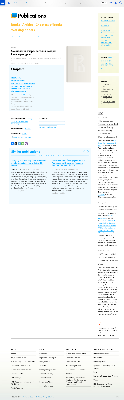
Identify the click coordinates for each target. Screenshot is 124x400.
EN (105, 3)
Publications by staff (101, 353)
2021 (110, 63)
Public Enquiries (17, 388)
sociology (104, 40)
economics (104, 23)
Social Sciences (108, 104)
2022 (106, 63)
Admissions (43, 353)
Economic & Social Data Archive (105, 376)
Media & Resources (103, 349)
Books (15, 24)
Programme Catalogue (47, 357)
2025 (106, 61)
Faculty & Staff (17, 374)
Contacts (25, 397)
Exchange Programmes (47, 370)
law (102, 35)
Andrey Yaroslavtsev (105, 217)
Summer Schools (45, 378)
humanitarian (105, 30)
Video (95, 380)
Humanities (107, 94)
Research (71, 349)
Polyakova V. (26, 95)
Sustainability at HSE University (23, 362)
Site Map (51, 397)
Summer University (46, 374)
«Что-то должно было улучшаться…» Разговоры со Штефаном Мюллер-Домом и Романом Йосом (68, 163)
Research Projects (73, 362)
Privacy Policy (42, 397)
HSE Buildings (16, 378)
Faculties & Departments (20, 366)
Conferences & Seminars (75, 370)
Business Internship (46, 386)
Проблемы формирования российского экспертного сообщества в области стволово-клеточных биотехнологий (23, 84)
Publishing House (99, 362)
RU (103, 3)
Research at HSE (34, 37)
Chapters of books (49, 24)
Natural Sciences (109, 101)
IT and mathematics (107, 33)
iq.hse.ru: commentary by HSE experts (104, 367)
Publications (32, 15)
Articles (27, 24)
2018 (111, 66)
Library (95, 372)
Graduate (42, 366)
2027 (110, 58)
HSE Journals (98, 357)
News (100, 113)
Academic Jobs (71, 374)
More (103, 68)
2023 (102, 63)
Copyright (33, 397)
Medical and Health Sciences (106, 97)
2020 (102, 66)
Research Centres (73, 357)
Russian (24, 133)
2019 (106, 66)
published (101, 194)
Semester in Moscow (47, 382)
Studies (43, 349)
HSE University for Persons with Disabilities (23, 383)
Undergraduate (44, 362)
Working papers (23, 30)
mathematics (105, 37)
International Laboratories (76, 353)
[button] (36, 155)
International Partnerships (21, 370)
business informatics (108, 20)
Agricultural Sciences (106, 85)
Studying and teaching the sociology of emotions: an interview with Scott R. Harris (28, 163)
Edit (117, 396)
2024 (110, 61)
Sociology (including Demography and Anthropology (21, 121)
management (108, 35)
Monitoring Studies (73, 366)
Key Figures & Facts (18, 357)
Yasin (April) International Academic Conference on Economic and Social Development (76, 381)
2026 (102, 61)
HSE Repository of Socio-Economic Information (103, 385)
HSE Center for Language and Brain (107, 142)
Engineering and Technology (107, 90)
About (14, 349)
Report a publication (18, 37)
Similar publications (25, 151)
